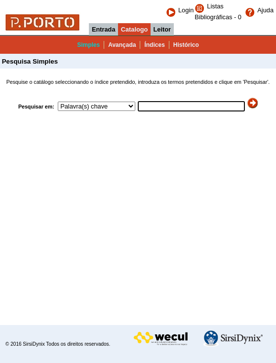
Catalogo (134, 29)
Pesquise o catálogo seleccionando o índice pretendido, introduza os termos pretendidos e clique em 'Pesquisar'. (138, 82)
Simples (88, 44)
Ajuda (259, 10)
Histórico (186, 44)
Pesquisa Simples (29, 61)
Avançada (122, 44)
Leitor (162, 29)
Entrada (104, 29)
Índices (154, 44)
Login (180, 10)
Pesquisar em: (37, 106)
